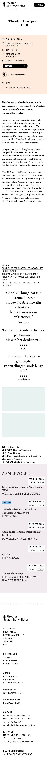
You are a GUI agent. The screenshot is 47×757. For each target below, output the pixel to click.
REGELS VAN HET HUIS (13, 635)
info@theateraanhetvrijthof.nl (18, 741)
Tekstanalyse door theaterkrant (20, 274)
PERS (5, 644)
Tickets (15, 66)
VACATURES (8, 638)
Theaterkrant (23, 322)
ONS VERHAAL (10, 628)
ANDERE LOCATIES (11, 699)
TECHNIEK (8, 641)
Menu (38, 5)
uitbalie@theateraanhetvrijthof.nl (20, 725)
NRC (23, 348)
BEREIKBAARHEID (11, 702)
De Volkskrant (23, 379)
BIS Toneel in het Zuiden (18, 87)
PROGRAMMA (9, 631)
